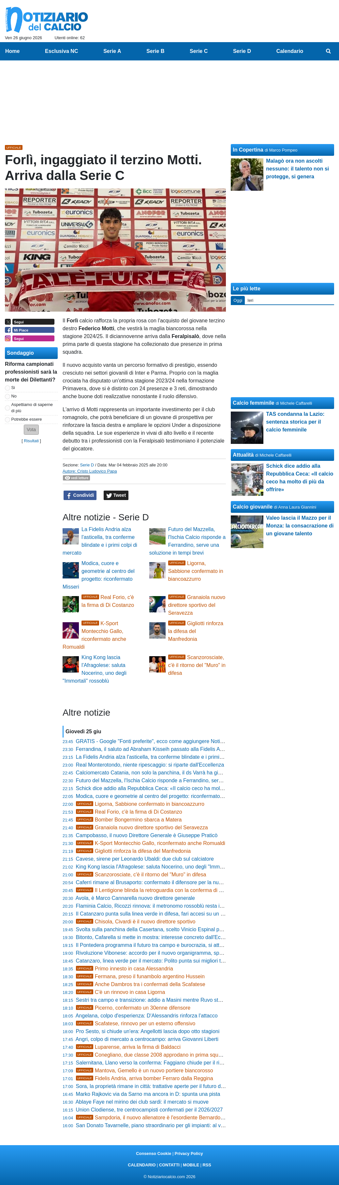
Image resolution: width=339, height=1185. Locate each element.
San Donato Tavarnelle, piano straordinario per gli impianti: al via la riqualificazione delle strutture (187, 1125)
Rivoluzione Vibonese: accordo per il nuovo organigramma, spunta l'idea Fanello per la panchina (187, 953)
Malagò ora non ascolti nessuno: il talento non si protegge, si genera (297, 168)
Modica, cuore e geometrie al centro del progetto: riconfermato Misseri (157, 796)
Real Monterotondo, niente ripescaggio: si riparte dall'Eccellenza (150, 765)
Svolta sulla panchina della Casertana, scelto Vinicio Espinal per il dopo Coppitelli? (171, 929)
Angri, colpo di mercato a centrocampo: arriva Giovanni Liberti (147, 1039)
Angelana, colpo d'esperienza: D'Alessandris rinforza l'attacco (147, 1015)
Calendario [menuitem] (289, 51)
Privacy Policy (189, 1153)
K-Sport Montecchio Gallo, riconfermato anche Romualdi (150, 843)
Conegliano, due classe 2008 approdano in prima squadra (152, 1055)
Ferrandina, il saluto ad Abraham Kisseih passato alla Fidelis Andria (154, 749)
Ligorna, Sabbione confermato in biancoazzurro (195, 571)
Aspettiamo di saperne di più (32, 407)
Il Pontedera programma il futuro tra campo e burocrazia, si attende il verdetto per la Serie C (182, 945)
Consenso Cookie (153, 1153)
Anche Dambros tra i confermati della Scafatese (140, 984)
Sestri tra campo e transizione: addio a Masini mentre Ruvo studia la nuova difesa (170, 1000)
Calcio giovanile (253, 507)
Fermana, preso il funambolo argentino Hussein (140, 976)
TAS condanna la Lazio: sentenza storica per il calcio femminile (295, 421)
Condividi (80, 495)
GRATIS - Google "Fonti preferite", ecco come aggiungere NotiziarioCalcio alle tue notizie (179, 741)
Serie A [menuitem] (112, 51)
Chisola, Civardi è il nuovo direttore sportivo (136, 921)
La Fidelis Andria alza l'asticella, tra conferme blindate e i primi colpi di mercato (167, 757)
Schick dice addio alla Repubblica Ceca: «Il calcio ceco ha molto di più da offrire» (169, 788)
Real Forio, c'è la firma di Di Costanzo (129, 812)
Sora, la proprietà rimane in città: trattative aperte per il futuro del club (156, 1086)
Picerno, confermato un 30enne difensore (133, 1008)
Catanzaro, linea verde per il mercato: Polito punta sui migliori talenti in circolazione (172, 961)
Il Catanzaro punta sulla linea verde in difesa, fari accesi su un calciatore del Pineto (172, 914)
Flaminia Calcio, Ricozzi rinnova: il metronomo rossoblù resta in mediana (160, 906)
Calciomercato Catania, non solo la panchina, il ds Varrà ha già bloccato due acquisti (173, 772)
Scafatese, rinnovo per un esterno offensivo (135, 1023)
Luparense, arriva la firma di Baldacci (128, 1047)
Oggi (237, 300)
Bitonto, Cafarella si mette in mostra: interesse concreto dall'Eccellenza (158, 937)
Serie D (87, 465)
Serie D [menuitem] (242, 51)
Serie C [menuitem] (199, 51)
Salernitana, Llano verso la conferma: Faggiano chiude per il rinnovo (155, 1062)
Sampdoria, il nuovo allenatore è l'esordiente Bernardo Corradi (157, 1117)
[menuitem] (328, 51)
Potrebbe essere (26, 419)
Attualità (243, 455)
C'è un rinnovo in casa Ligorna (120, 992)
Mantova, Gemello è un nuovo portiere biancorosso (144, 1070)
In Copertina (248, 150)
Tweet (116, 495)
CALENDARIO (141, 1164)
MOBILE (191, 1164)
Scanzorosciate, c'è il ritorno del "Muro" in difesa (197, 665)
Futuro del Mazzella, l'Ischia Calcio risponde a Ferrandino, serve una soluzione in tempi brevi (183, 780)
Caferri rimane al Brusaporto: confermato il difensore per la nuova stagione (162, 882)
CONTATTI (169, 1164)
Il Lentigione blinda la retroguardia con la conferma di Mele (153, 890)
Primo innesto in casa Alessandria (124, 968)
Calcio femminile (253, 403)
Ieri (250, 300)
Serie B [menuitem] (155, 51)
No (14, 396)
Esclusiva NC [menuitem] (61, 51)
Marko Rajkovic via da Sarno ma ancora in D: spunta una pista (148, 1094)
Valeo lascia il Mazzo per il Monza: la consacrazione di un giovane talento (299, 525)
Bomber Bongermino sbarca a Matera (129, 819)
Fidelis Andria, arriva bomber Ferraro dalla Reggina (144, 1078)
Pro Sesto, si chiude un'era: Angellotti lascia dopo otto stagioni (148, 1031)
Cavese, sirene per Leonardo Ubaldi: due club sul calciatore (145, 859)
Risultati (31, 440)
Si (13, 387)
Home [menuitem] (12, 51)
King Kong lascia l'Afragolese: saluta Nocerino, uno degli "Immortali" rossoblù (165, 866)
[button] (31, 430)
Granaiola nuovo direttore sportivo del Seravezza (197, 605)
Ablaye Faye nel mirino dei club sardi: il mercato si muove (142, 1102)
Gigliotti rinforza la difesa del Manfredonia (195, 631)
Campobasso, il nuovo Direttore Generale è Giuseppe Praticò (147, 835)
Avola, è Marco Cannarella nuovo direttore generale (135, 898)
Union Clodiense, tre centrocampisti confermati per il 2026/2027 (149, 1109)
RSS (206, 1164)
